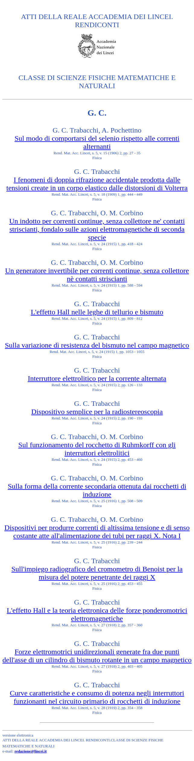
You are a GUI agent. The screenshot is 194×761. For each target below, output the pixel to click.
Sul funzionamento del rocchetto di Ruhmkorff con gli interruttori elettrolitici (97, 449)
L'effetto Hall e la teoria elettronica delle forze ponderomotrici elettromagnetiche (97, 614)
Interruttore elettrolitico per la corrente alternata (97, 378)
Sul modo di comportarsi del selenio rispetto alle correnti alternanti (97, 142)
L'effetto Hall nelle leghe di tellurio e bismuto (97, 312)
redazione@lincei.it (30, 751)
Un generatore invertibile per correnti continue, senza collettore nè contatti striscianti (97, 275)
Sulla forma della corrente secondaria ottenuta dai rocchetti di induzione (97, 490)
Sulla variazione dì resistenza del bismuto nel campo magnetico (97, 345)
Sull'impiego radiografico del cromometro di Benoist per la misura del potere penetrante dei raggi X (97, 573)
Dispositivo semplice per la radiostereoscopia (97, 412)
